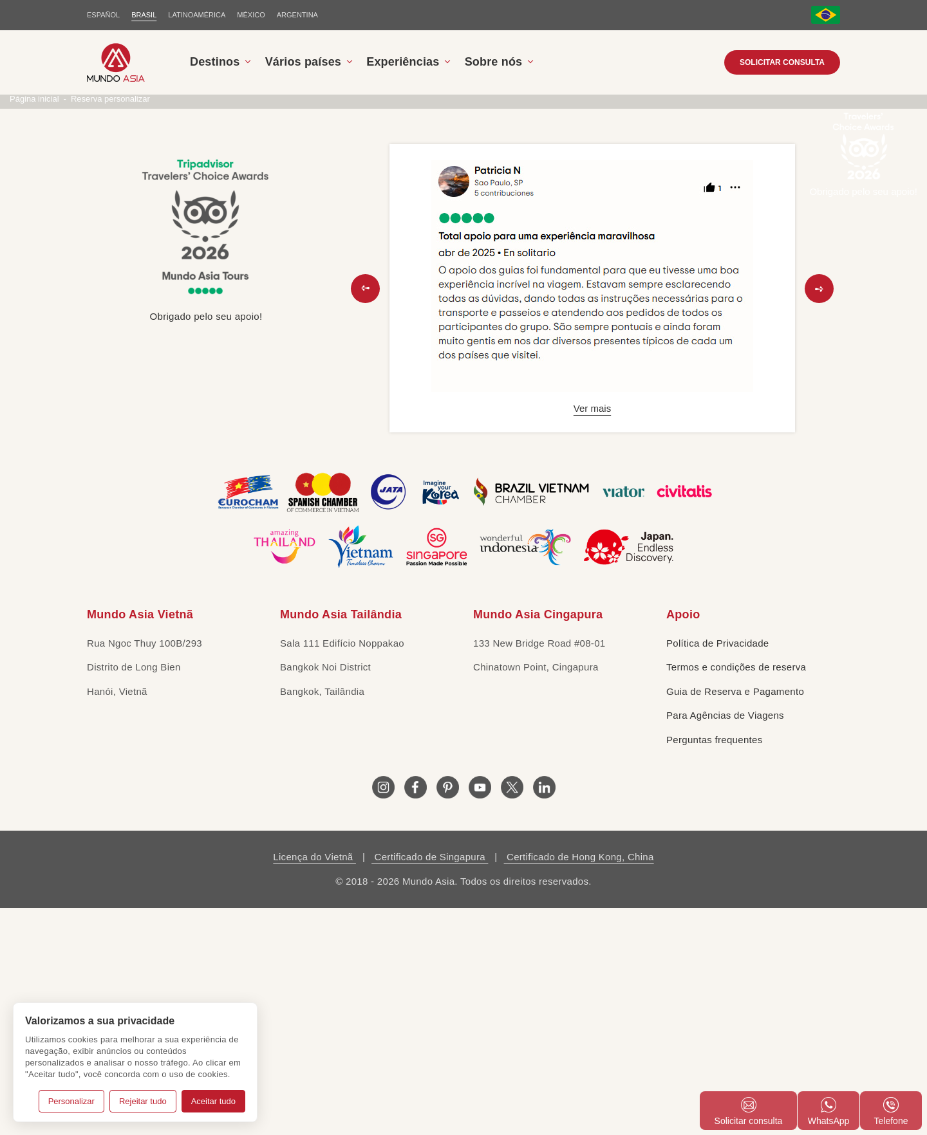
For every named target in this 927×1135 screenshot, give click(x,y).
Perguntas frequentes (714, 966)
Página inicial (34, 325)
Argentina (297, 15)
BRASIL (143, 15)
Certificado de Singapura (429, 1083)
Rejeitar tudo (143, 1101)
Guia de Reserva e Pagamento (735, 917)
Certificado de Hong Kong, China (579, 1083)
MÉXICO (251, 15)
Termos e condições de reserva (736, 894)
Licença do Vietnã (314, 1083)
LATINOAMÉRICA (196, 15)
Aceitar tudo (213, 1101)
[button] (365, 515)
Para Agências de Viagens (725, 942)
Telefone (891, 1111)
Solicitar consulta (782, 62)
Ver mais (592, 635)
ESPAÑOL (103, 15)
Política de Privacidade (717, 869)
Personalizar (71, 1101)
